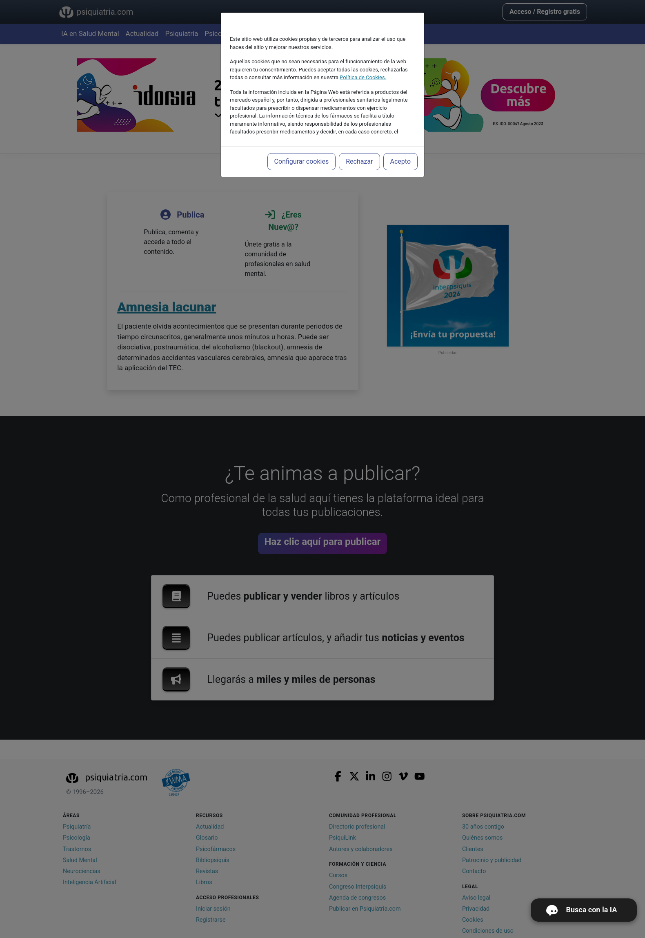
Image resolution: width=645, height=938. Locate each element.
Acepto (400, 161)
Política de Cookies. (363, 77)
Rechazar (359, 161)
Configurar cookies (301, 161)
